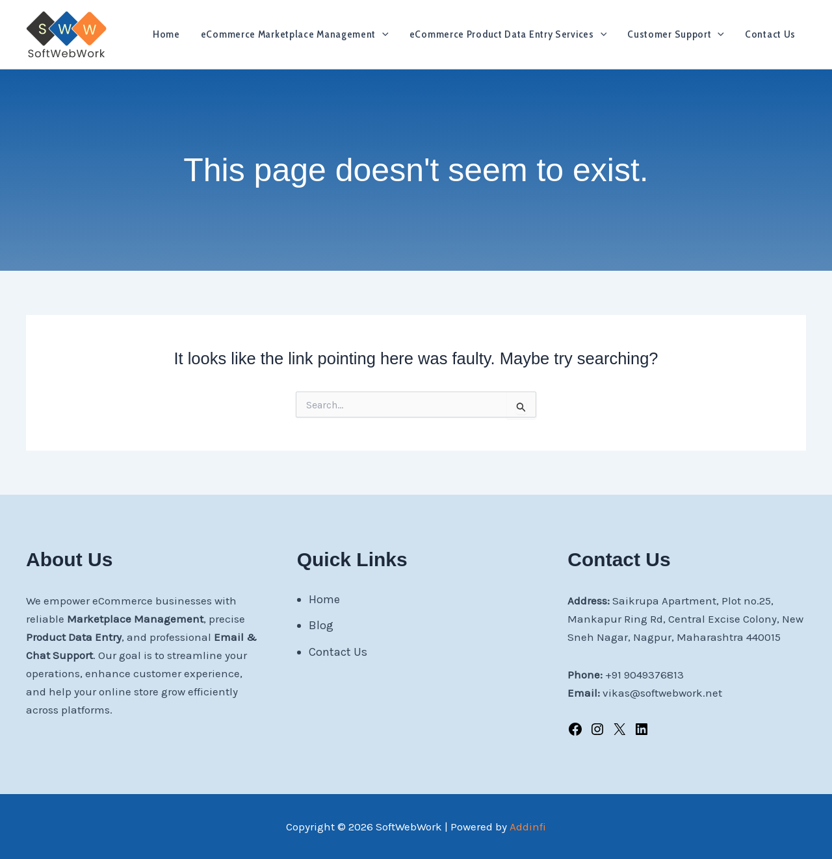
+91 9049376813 (644, 674)
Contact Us (770, 34)
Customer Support (675, 34)
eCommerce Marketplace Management (295, 34)
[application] (382, 34)
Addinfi (528, 826)
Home (166, 34)
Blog (321, 625)
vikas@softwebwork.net (662, 692)
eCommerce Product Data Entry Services (508, 34)
